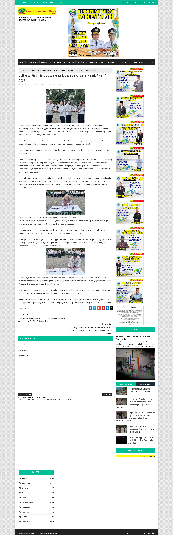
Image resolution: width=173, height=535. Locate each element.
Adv (78, 62)
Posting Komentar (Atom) (37, 391)
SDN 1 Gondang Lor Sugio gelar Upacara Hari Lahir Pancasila (139, 390)
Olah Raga (69, 62)
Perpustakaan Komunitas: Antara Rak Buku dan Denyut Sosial (134, 338)
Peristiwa (123, 62)
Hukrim (44, 62)
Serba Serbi (32, 62)
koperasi (128, 485)
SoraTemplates (29, 531)
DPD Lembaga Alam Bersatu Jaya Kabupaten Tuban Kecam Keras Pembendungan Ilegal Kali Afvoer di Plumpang (135, 402)
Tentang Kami (47, 2)
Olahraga (128, 490)
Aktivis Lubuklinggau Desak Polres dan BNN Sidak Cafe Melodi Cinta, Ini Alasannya (141, 440)
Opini (85, 62)
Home (21, 62)
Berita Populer (125, 384)
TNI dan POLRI (136, 62)
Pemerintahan (96, 62)
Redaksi (60, 2)
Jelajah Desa (56, 62)
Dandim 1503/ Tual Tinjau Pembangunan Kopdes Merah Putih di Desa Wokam (141, 429)
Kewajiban (24, 2)
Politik (127, 514)
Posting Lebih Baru (25, 388)
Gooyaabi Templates (51, 531)
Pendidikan (111, 62)
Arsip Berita (145, 384)
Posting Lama (105, 388)
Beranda (34, 2)
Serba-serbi (31, 70)
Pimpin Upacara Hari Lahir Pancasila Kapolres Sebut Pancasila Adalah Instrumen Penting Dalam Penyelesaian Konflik (135, 416)
